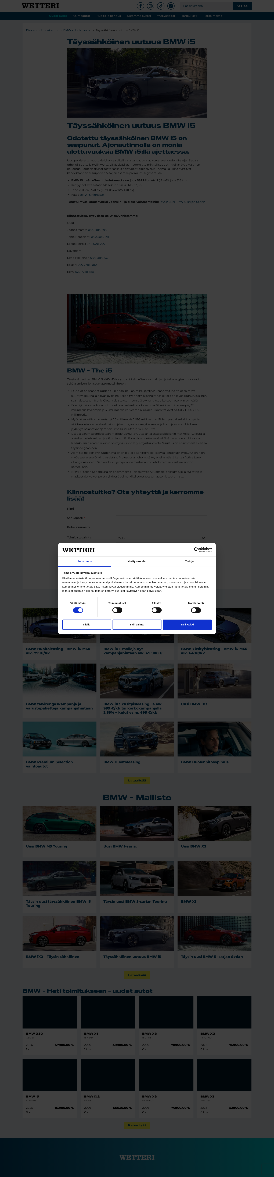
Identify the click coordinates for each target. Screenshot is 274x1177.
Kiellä (86, 624)
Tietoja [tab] (189, 561)
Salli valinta (137, 624)
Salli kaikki (187, 624)
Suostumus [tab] (84, 561)
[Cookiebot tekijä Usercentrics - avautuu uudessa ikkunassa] (196, 549)
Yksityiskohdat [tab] (137, 561)
